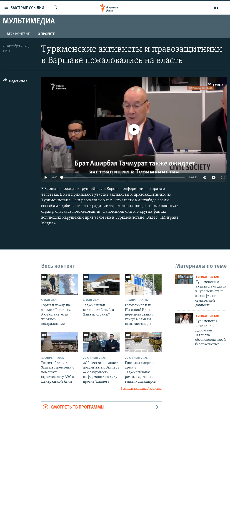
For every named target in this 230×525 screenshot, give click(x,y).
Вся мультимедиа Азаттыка (141, 389)
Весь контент (18, 34)
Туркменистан (207, 277)
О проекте (46, 34)
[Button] (15, 81)
